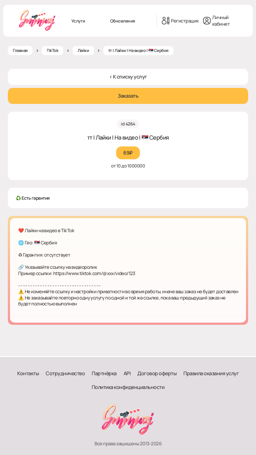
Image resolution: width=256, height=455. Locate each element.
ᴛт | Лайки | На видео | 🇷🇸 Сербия (138, 50)
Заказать (128, 95)
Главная (20, 50)
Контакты (28, 373)
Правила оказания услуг (211, 373)
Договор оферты (157, 373)
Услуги (78, 20)
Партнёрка (104, 373)
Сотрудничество (65, 373)
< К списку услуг (128, 76)
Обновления (122, 20)
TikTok (52, 50)
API (127, 373)
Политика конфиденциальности (128, 387)
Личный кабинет (216, 20)
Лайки (83, 50)
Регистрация (180, 20)
